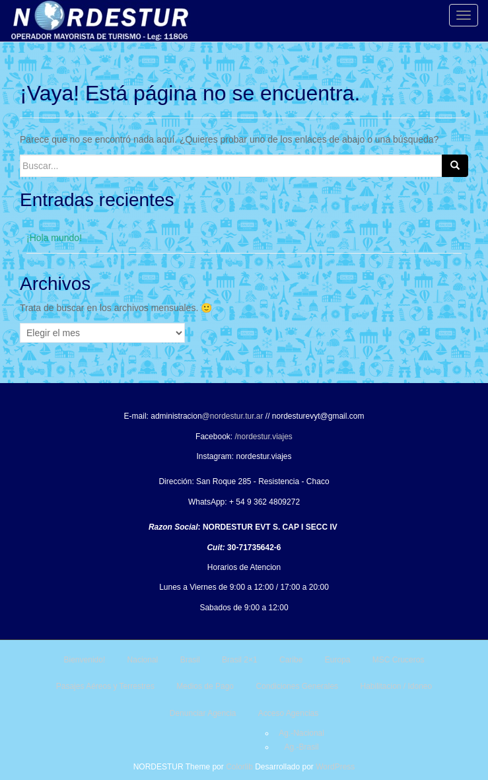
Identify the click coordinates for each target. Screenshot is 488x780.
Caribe (290, 659)
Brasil (190, 659)
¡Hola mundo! (54, 237)
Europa (338, 659)
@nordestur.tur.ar (232, 416)
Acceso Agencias (288, 713)
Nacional (142, 659)
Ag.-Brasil (302, 747)
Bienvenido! (85, 659)
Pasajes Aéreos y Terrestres (105, 686)
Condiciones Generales (297, 686)
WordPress (335, 766)
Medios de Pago (205, 686)
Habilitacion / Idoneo (396, 686)
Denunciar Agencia (203, 713)
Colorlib (239, 766)
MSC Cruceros (398, 659)
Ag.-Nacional (301, 733)
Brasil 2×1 (240, 659)
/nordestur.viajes (263, 436)
